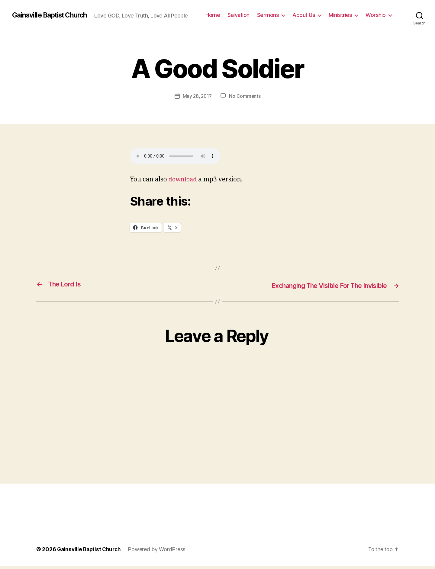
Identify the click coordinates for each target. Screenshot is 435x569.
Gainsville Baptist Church (52, 12)
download (184, 183)
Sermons (302, 12)
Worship (376, 21)
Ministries (374, 12)
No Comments (245, 99)
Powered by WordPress (159, 552)
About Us (337, 12)
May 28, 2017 (197, 99)
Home (246, 12)
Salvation (272, 12)
